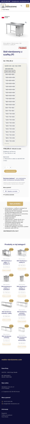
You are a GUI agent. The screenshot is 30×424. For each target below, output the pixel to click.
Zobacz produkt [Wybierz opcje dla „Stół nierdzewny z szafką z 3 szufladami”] (22, 296)
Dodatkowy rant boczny (9, 151)
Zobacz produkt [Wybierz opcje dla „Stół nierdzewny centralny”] (6, 344)
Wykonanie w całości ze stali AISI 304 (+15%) (13, 159)
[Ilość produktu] (7, 167)
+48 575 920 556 (5, 1)
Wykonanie (6, 157)
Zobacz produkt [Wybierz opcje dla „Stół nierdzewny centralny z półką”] (6, 319)
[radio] (10, 71)
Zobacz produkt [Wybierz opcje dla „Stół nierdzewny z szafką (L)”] (22, 268)
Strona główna (6, 43)
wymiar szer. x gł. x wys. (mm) (13, 65)
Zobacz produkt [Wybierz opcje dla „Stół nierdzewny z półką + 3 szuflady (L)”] (6, 270)
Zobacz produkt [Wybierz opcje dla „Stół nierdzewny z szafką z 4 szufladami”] (6, 296)
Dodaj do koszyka (10, 171)
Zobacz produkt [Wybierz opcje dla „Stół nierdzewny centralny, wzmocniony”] (22, 321)
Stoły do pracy (14, 43)
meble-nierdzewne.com (12, 360)
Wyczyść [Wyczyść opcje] (7, 143)
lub (8, 194)
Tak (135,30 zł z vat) (9, 153)
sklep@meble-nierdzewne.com (20, 1)
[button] (21, 5)
